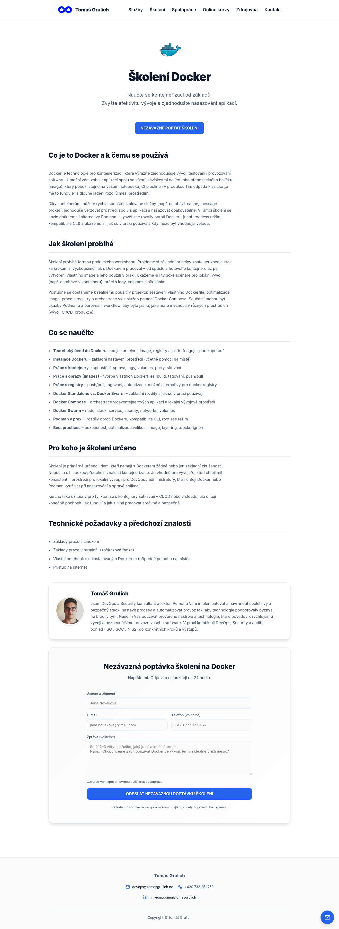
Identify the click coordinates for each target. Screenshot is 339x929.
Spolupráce (184, 9)
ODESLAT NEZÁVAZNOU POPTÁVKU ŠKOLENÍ (169, 794)
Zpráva (101, 737)
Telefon (185, 715)
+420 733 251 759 (199, 887)
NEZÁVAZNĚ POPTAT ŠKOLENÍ (170, 128)
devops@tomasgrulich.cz (152, 887)
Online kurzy (216, 9)
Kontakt (273, 9)
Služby (135, 9)
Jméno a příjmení (101, 693)
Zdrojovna (247, 9)
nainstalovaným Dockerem (112, 558)
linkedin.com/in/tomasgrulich (173, 897)
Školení (157, 9)
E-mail (92, 715)
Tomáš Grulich (83, 10)
